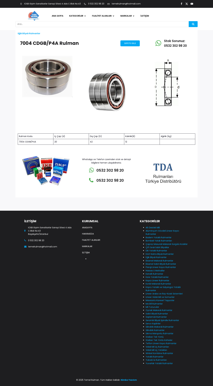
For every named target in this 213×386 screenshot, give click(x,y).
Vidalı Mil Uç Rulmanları (157, 346)
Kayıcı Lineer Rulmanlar (157, 280)
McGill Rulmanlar (154, 303)
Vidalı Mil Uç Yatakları (156, 350)
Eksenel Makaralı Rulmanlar (159, 260)
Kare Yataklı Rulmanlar (157, 277)
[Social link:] (180, 3)
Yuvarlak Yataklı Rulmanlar (159, 363)
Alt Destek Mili (153, 227)
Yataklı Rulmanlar (154, 356)
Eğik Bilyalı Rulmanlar (29, 33)
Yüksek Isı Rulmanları (156, 359)
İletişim (145, 15)
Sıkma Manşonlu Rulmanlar (159, 333)
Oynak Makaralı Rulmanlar (159, 310)
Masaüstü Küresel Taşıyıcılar (160, 300)
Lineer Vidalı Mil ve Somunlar (160, 297)
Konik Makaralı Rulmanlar (158, 283)
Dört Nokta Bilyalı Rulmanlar (160, 254)
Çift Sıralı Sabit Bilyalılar (157, 247)
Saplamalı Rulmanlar (156, 316)
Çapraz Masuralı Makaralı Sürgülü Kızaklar (167, 244)
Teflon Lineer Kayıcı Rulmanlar (161, 343)
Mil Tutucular (152, 307)
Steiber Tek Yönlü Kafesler (159, 340)
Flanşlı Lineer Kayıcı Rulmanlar (161, 267)
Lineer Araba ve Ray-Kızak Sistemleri (164, 293)
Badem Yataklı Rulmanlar (158, 237)
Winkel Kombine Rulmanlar (159, 353)
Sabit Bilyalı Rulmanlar (157, 313)
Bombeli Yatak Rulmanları (159, 240)
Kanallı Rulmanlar (154, 273)
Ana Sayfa (57, 15)
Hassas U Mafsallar (155, 270)
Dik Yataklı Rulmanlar (156, 250)
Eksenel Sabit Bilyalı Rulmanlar (161, 263)
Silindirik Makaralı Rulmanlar (160, 326)
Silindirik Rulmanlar (155, 330)
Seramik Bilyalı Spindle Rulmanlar (162, 320)
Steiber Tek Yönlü (155, 336)
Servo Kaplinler (153, 323)
